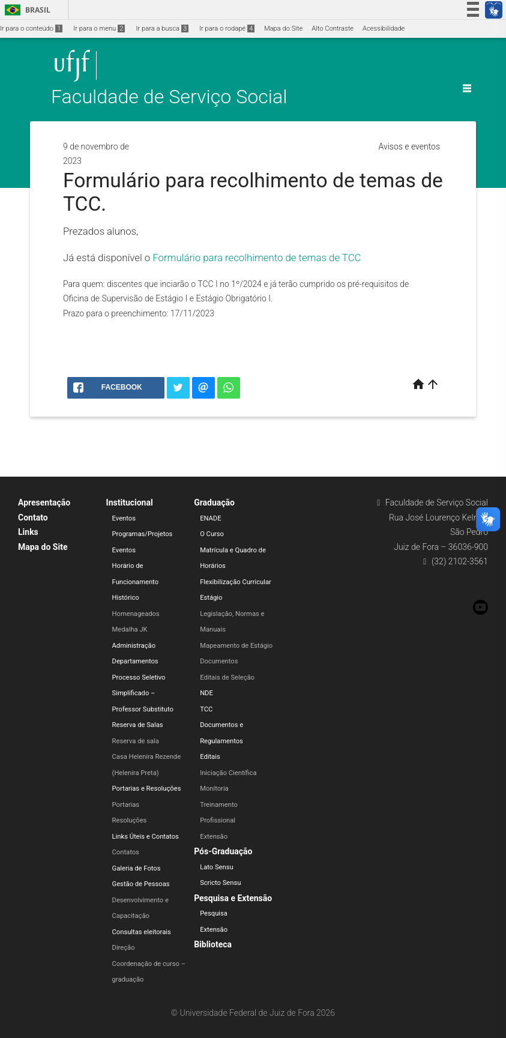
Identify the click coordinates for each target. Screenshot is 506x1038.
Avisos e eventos (409, 146)
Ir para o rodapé (227, 28)
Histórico (125, 598)
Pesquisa (213, 913)
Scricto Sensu (220, 883)
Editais (210, 757)
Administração (133, 646)
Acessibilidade (384, 28)
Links (28, 532)
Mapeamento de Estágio (236, 646)
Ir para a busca (162, 28)
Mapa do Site (283, 28)
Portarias (126, 805)
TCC (206, 709)
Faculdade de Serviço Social (169, 97)
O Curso (212, 534)
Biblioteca (213, 944)
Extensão (213, 836)
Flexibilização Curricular (235, 582)
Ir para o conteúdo (31, 28)
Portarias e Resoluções (146, 788)
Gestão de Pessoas (141, 884)
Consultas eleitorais (141, 932)
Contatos (125, 852)
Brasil (25, 10)
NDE (206, 693)
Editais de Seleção (227, 677)
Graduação (214, 502)
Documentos (219, 661)
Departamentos (135, 661)
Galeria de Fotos (136, 868)
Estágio (211, 598)
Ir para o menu (99, 28)
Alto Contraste (333, 28)
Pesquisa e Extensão (233, 898)
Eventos (124, 518)
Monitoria (214, 788)
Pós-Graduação (223, 851)
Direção (123, 948)
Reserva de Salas (137, 725)
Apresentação (44, 502)
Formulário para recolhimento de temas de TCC (256, 258)
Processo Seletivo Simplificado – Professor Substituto (142, 693)
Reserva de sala (135, 741)
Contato (33, 517)
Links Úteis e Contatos (145, 836)
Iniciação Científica (228, 773)
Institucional (129, 502)
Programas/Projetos (142, 534)
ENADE (210, 518)
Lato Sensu (216, 867)
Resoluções (129, 820)
